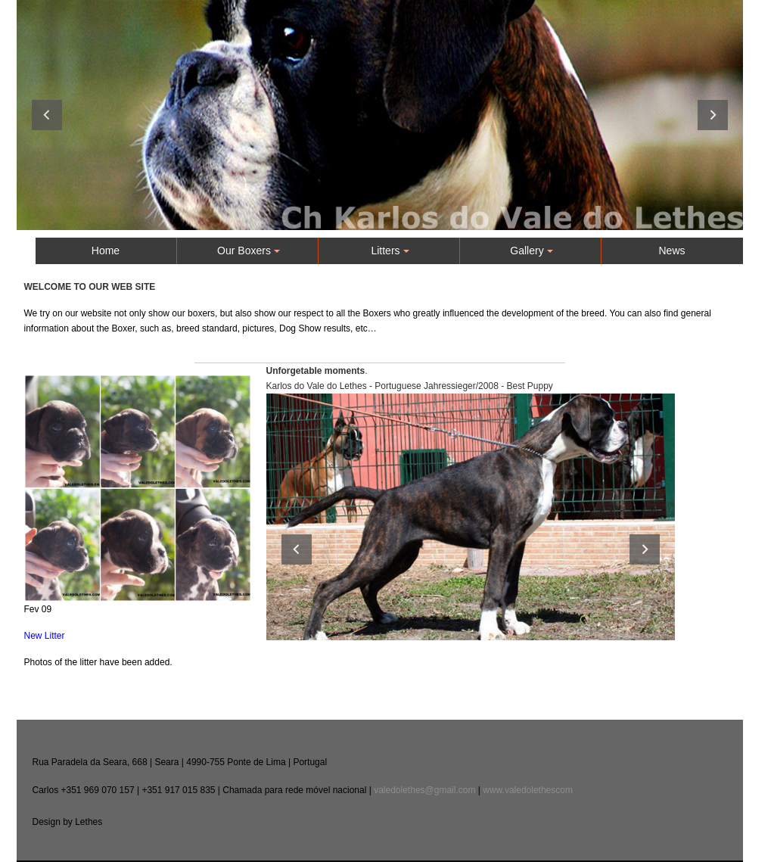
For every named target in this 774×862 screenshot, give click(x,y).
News (671, 250)
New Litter (44, 635)
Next (713, 115)
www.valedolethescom (528, 790)
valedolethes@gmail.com (424, 790)
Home (106, 250)
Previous (47, 115)
